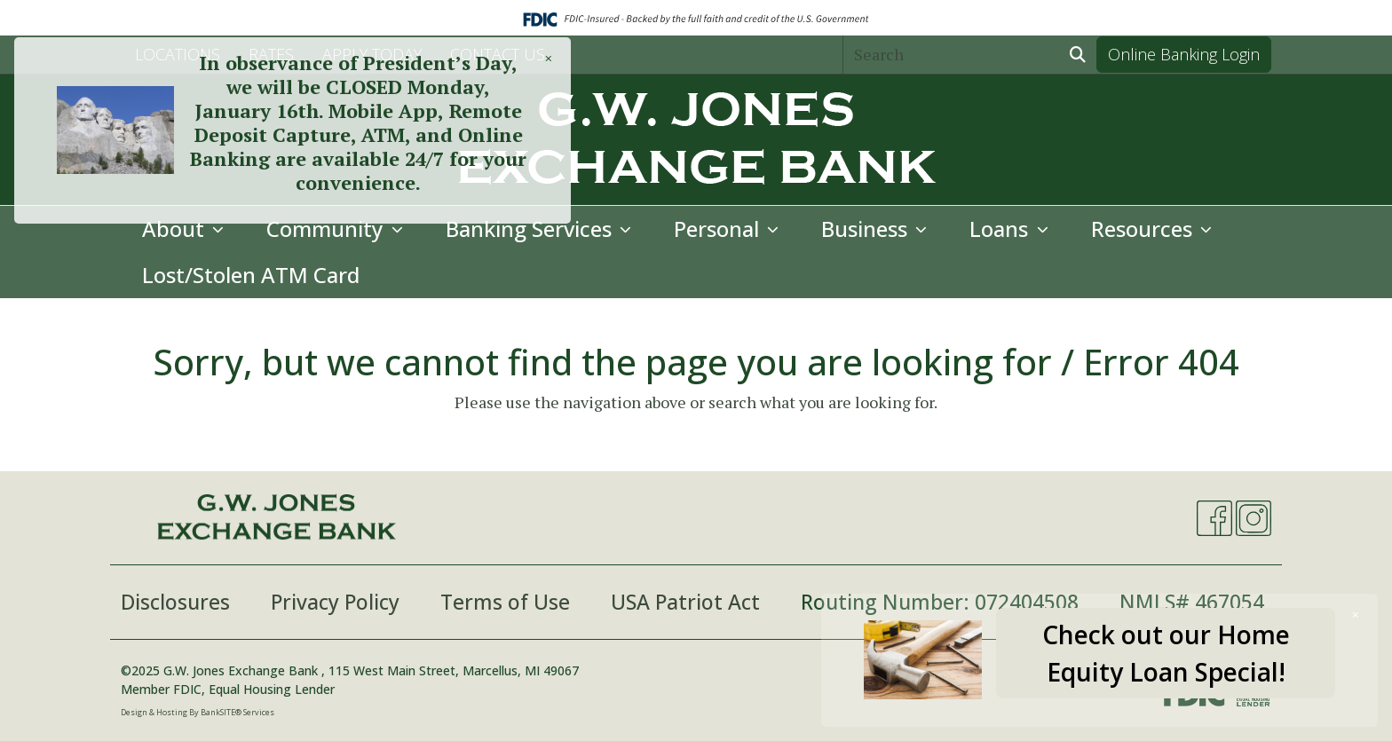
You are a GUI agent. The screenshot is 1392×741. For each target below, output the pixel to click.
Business (867, 228)
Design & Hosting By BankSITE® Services (197, 712)
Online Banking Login (1184, 54)
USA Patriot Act (685, 601)
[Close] (1355, 615)
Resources (1144, 228)
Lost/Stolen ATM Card (251, 274)
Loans (1001, 228)
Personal (719, 228)
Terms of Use (505, 601)
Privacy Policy (335, 601)
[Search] (951, 54)
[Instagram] (1253, 518)
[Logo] (696, 140)
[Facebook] (1214, 518)
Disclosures (175, 601)
